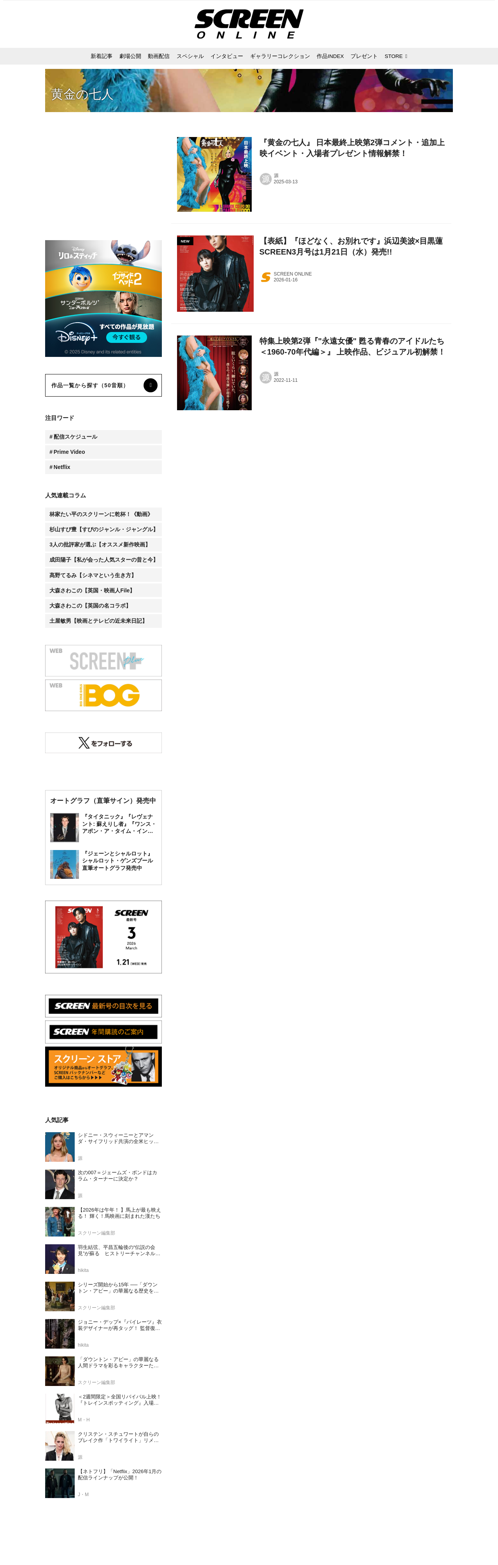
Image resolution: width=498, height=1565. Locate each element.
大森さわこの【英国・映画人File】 (92, 590)
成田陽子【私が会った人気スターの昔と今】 (103, 560)
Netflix (62, 467)
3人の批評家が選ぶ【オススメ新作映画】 (100, 544)
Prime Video (69, 452)
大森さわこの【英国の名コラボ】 (90, 605)
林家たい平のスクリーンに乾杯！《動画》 (101, 514)
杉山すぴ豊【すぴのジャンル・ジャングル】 (103, 529)
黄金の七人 (82, 94)
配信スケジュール (75, 437)
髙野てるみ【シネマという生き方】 (93, 575)
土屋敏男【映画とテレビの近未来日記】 (98, 621)
